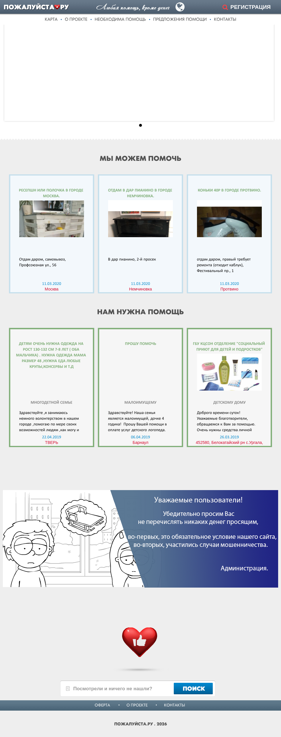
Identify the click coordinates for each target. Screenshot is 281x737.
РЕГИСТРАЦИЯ (250, 7)
